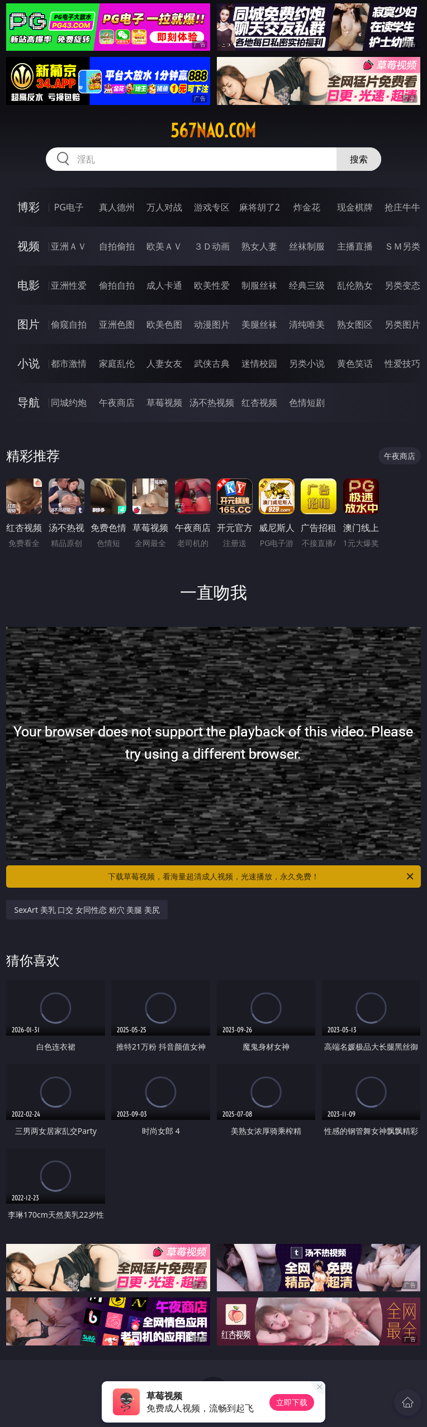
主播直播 (355, 246)
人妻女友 (164, 363)
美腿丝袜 (259, 324)
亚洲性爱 (69, 285)
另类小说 (307, 363)
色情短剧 (307, 402)
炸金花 (306, 207)
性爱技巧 (402, 363)
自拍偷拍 (117, 246)
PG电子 (69, 207)
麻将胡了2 (259, 207)
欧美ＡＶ (164, 246)
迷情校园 (259, 363)
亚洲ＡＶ (69, 246)
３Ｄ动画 (212, 246)
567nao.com (213, 130)
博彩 (28, 206)
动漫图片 (212, 324)
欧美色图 (164, 324)
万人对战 (164, 207)
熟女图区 (355, 324)
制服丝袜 (259, 285)
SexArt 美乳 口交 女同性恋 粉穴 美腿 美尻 (86, 909)
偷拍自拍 (117, 285)
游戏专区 (212, 207)
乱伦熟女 (355, 285)
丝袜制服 (307, 246)
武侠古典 (212, 363)
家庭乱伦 (117, 363)
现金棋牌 (355, 207)
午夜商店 (117, 402)
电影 (28, 285)
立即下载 (291, 1402)
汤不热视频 (211, 402)
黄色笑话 (355, 363)
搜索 (359, 159)
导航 (28, 402)
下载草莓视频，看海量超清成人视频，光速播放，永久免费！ (261, 876)
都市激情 (69, 363)
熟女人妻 (259, 246)
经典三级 (307, 285)
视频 (28, 245)
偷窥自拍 (69, 324)
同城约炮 (69, 402)
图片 (28, 324)
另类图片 (402, 324)
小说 (28, 363)
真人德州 (117, 207)
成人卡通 (164, 285)
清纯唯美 (307, 324)
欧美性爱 (212, 285)
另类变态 (402, 285)
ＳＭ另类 (402, 246)
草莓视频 (164, 402)
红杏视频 (259, 402)
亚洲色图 (117, 324)
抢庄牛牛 (402, 207)
